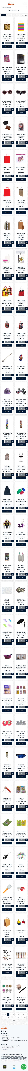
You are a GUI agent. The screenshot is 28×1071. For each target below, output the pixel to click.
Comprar (7, 46)
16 (25, 1017)
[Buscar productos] (14, 7)
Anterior (4, 1014)
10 (5, 1017)
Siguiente (13, 1020)
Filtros (24, 15)
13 (15, 1017)
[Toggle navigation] (25, 3)
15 (21, 1017)
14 (18, 1017)
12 (12, 1017)
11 (8, 1017)
